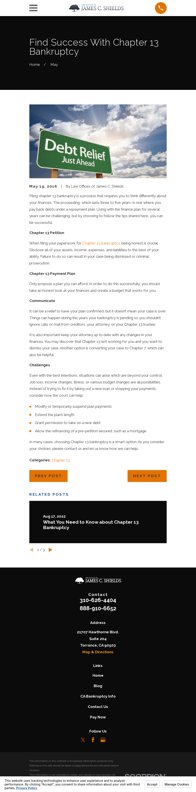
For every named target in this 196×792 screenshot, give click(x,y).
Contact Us (98, 707)
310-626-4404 (98, 600)
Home (98, 675)
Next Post (147, 476)
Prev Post (48, 476)
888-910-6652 (98, 608)
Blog (98, 686)
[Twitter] (83, 739)
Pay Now (98, 717)
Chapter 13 (61, 460)
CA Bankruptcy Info (98, 696)
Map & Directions (97, 652)
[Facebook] (93, 739)
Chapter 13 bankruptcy (101, 243)
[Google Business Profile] (103, 739)
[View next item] (50, 550)
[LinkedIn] (113, 739)
